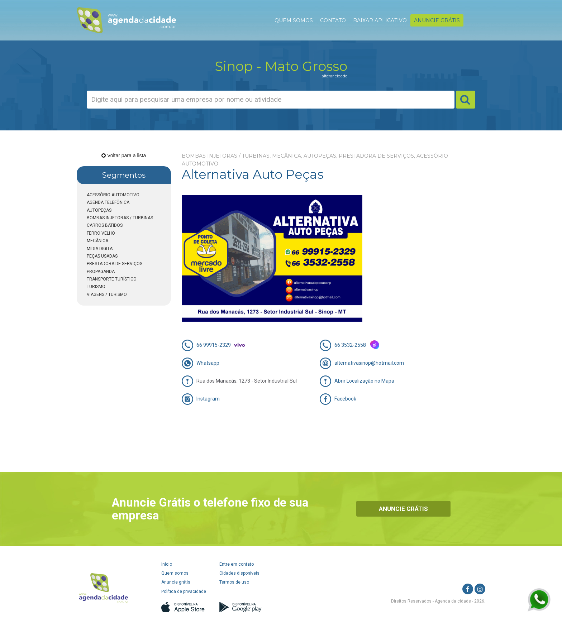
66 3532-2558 (350, 345)
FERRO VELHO (101, 233)
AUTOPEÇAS (99, 210)
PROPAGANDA (101, 271)
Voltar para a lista (123, 155)
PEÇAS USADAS (102, 256)
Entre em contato (236, 564)
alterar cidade (334, 76)
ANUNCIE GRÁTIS (437, 20)
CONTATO (333, 20)
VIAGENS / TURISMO (107, 294)
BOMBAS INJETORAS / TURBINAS (120, 217)
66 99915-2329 (213, 345)
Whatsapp (207, 363)
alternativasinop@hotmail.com (369, 363)
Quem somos (175, 573)
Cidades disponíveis (239, 573)
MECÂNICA (97, 240)
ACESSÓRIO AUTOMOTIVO (113, 194)
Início (166, 564)
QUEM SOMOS (294, 20)
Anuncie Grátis (403, 508)
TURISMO (96, 286)
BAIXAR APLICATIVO (380, 20)
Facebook (345, 399)
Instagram (208, 399)
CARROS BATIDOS (105, 225)
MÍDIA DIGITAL (101, 248)
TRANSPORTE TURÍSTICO (112, 279)
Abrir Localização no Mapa (364, 381)
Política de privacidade (183, 591)
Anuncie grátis (175, 582)
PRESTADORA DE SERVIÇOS (114, 263)
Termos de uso (234, 582)
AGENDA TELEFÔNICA (108, 202)
